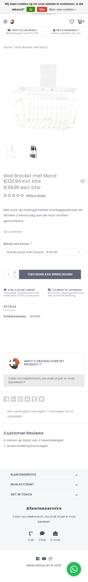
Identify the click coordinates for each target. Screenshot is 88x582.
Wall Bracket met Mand (31, 47)
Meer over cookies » (62, 9)
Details (10, 307)
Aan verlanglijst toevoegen (26, 411)
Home (8, 47)
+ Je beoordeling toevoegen (26, 446)
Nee (42, 9)
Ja (30, 9)
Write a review (36, 195)
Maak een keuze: (18, 244)
